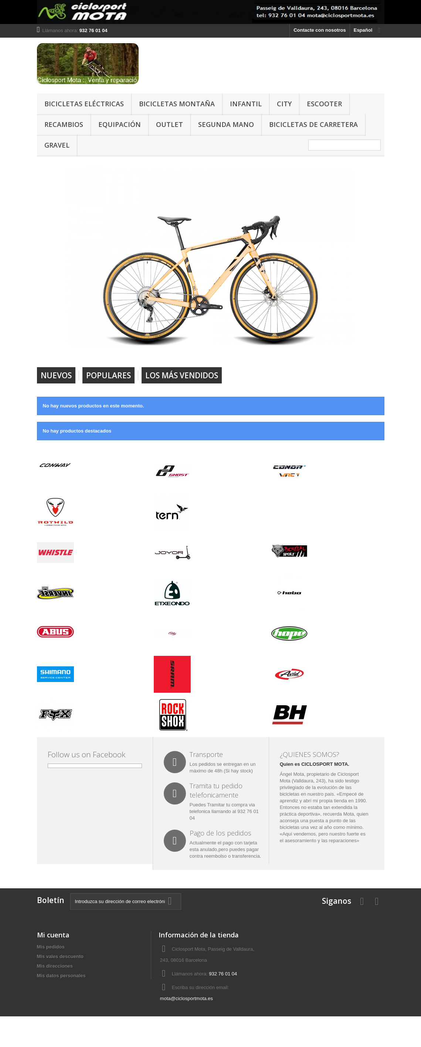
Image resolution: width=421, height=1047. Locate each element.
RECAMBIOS (63, 124)
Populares (108, 375)
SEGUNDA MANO (226, 124)
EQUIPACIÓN (119, 124)
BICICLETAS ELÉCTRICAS (84, 103)
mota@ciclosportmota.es (186, 998)
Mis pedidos (51, 947)
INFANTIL (246, 103)
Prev (322, 348)
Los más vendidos (181, 375)
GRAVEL (56, 145)
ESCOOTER (324, 103)
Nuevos (56, 375)
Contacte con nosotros (319, 30)
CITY (284, 103)
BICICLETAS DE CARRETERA (313, 124)
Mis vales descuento (60, 956)
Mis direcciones (55, 966)
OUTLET (169, 124)
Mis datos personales (61, 975)
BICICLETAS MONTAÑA (177, 103)
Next (341, 348)
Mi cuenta (53, 934)
